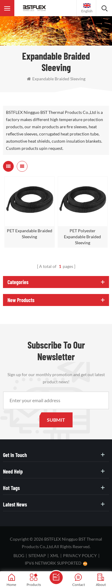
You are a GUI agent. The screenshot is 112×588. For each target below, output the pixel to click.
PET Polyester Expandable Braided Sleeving (82, 236)
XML (54, 555)
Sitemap (37, 555)
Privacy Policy (80, 555)
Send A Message (56, 577)
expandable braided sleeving (56, 78)
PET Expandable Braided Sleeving (29, 233)
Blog (18, 555)
